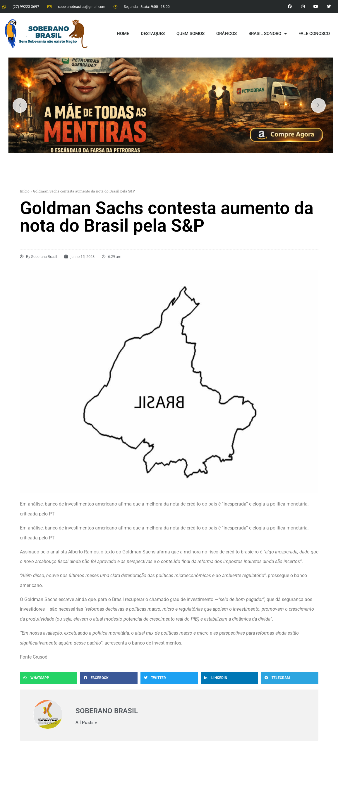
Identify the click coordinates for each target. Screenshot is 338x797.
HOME (123, 33)
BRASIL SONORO (267, 34)
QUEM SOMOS (190, 33)
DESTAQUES (153, 33)
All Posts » (86, 722)
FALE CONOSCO (314, 33)
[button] (48, 678)
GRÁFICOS (226, 33)
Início (25, 191)
